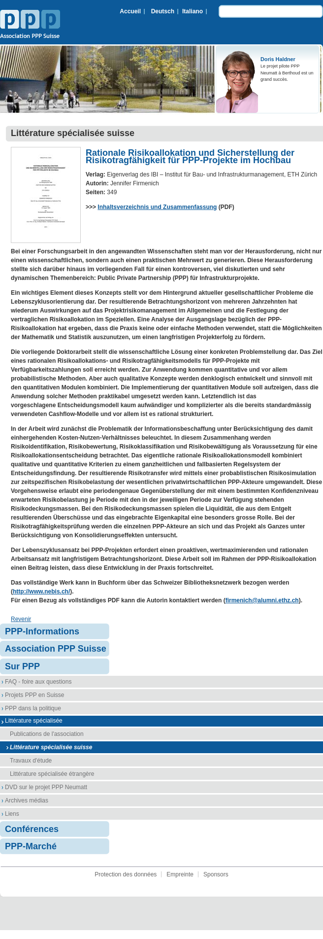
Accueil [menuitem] (130, 11)
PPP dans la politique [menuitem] (33, 708)
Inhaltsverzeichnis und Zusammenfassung (157, 207)
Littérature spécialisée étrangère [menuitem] (52, 773)
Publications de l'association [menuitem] (47, 733)
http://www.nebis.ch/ (41, 591)
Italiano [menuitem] (192, 11)
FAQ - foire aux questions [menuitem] (38, 681)
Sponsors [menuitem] (215, 874)
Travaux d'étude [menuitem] (31, 760)
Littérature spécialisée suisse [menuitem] (51, 747)
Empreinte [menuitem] (180, 874)
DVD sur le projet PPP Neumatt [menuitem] (46, 787)
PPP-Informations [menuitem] (42, 631)
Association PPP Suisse (30, 25)
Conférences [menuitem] (32, 829)
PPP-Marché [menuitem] (31, 846)
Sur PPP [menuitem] (22, 666)
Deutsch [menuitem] (162, 11)
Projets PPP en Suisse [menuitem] (35, 695)
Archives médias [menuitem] (26, 800)
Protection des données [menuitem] (126, 874)
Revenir (21, 619)
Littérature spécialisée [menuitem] (34, 720)
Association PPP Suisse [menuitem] (55, 649)
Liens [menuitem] (12, 813)
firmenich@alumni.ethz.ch (262, 600)
